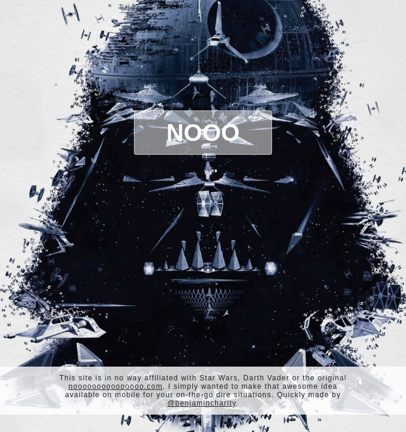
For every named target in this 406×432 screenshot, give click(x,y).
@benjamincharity (201, 403)
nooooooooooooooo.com (115, 386)
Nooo (203, 132)
